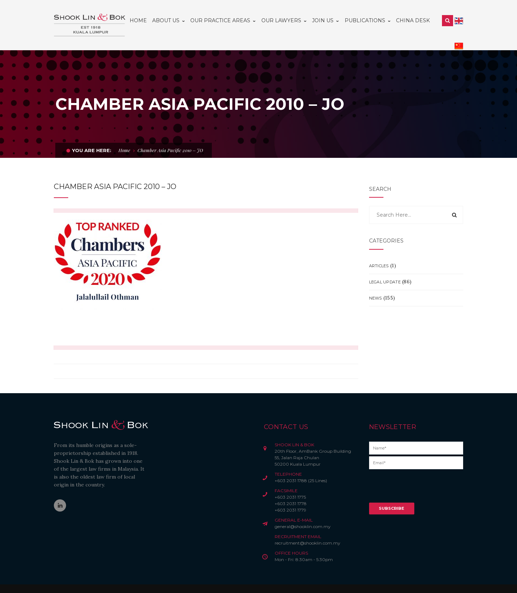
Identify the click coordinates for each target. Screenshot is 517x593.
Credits (222, 580)
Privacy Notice (197, 580)
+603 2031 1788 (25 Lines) (301, 464)
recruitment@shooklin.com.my (307, 527)
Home (124, 134)
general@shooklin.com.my (303, 510)
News (375, 282)
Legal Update (385, 266)
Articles (379, 250)
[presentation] (423, 473)
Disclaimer (170, 580)
